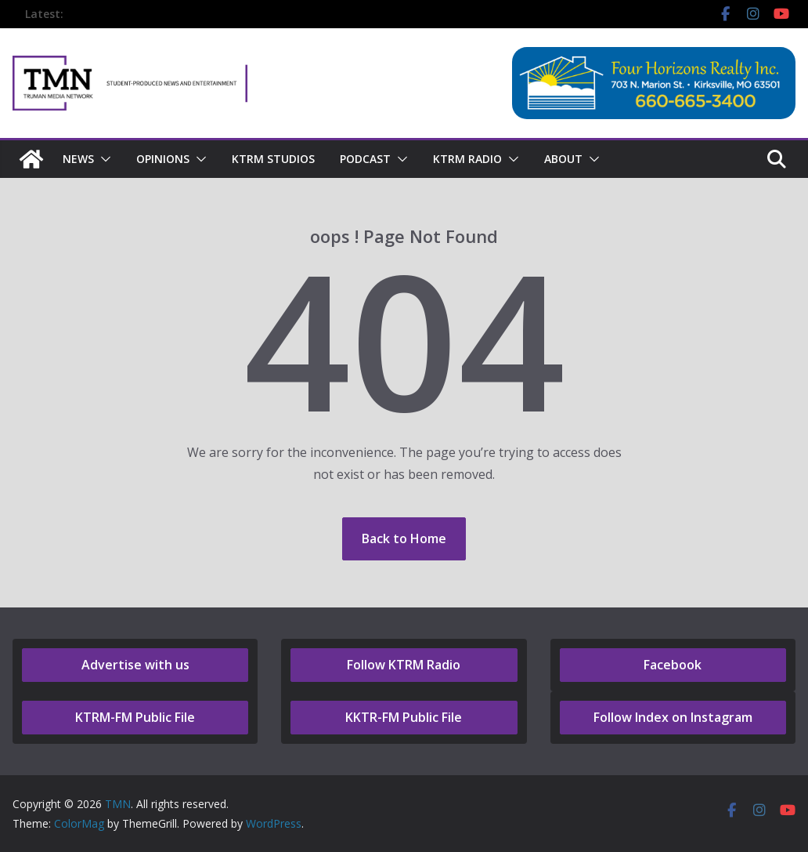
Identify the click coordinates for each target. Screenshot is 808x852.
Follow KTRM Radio (403, 664)
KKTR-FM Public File (403, 717)
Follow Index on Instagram (672, 717)
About (563, 158)
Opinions (162, 158)
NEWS (78, 158)
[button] (102, 159)
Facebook (673, 664)
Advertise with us (135, 664)
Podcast (365, 158)
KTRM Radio (467, 158)
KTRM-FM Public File (135, 717)
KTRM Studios (273, 158)
